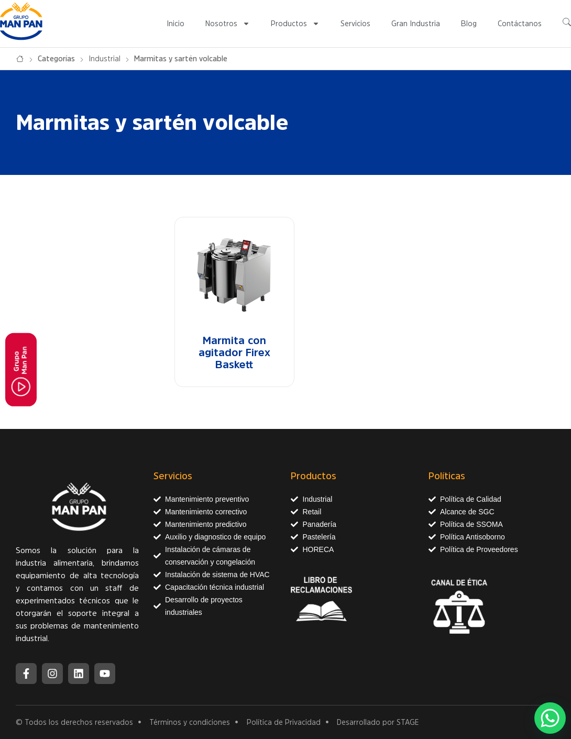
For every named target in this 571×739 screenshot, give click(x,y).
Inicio (175, 23)
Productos (295, 23)
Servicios (355, 23)
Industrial (104, 58)
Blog (469, 23)
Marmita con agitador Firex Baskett (234, 352)
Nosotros (227, 23)
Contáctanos (520, 23)
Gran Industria (415, 23)
